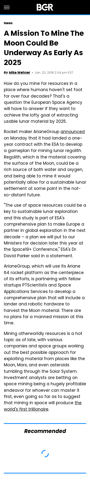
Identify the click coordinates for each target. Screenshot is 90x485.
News (8, 23)
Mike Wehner (19, 72)
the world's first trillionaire (43, 406)
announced (72, 132)
